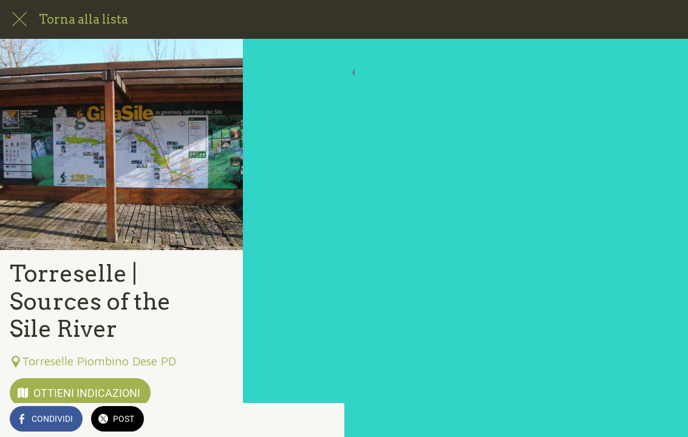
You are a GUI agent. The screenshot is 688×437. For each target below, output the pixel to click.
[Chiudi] (19, 19)
